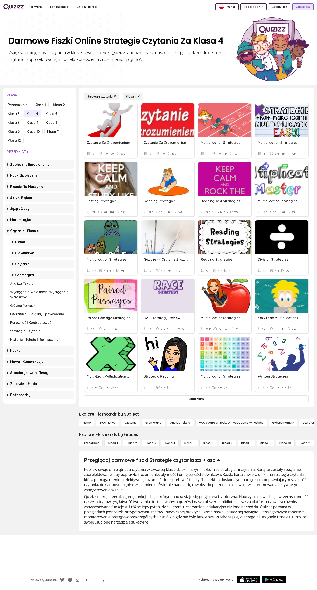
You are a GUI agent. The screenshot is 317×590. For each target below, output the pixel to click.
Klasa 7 (32, 122)
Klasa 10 (33, 131)
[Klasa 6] (208, 443)
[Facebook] (70, 579)
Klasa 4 (32, 114)
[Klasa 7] (227, 443)
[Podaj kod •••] (253, 6)
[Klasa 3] (151, 443)
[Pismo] (86, 422)
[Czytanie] (130, 422)
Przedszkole (18, 105)
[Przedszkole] (91, 443)
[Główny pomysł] (283, 422)
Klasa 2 (59, 105)
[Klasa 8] (246, 443)
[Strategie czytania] (101, 96)
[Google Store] (274, 579)
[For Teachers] (59, 6)
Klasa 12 (14, 140)
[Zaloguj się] (279, 6)
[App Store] (248, 579)
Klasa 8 (51, 122)
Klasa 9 (14, 131)
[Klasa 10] (285, 443)
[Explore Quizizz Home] (13, 7)
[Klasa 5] (189, 443)
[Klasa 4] (133, 96)
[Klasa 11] (305, 443)
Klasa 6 (14, 122)
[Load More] (196, 398)
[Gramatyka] (153, 422)
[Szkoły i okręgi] (86, 6)
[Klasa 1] (112, 443)
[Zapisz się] (303, 6)
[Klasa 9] (265, 443)
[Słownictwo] (107, 422)
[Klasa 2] (131, 443)
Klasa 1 (40, 105)
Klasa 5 (51, 114)
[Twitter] (62, 579)
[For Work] (35, 6)
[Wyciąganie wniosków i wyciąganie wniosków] (231, 422)
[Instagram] (77, 579)
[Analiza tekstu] (180, 422)
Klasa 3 (13, 114)
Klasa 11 (53, 131)
